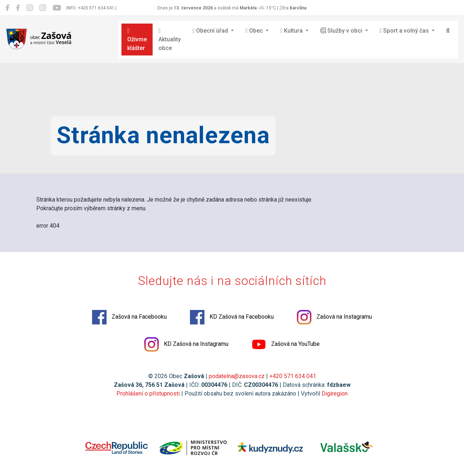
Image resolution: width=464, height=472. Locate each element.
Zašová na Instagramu (334, 317)
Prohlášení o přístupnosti (148, 393)
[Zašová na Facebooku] (7, 8)
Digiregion (335, 393)
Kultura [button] (292, 30)
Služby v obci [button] (342, 30)
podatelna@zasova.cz (237, 376)
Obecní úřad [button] (210, 30)
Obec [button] (254, 30)
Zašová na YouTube (286, 344)
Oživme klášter (137, 39)
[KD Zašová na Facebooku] (18, 8)
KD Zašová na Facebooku (232, 317)
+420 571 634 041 (292, 376)
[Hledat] (447, 31)
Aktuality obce (169, 39)
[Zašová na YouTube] (57, 8)
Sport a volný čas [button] (405, 30)
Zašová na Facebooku (129, 317)
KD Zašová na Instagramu (186, 344)
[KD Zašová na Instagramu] (43, 8)
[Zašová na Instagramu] (29, 8)
